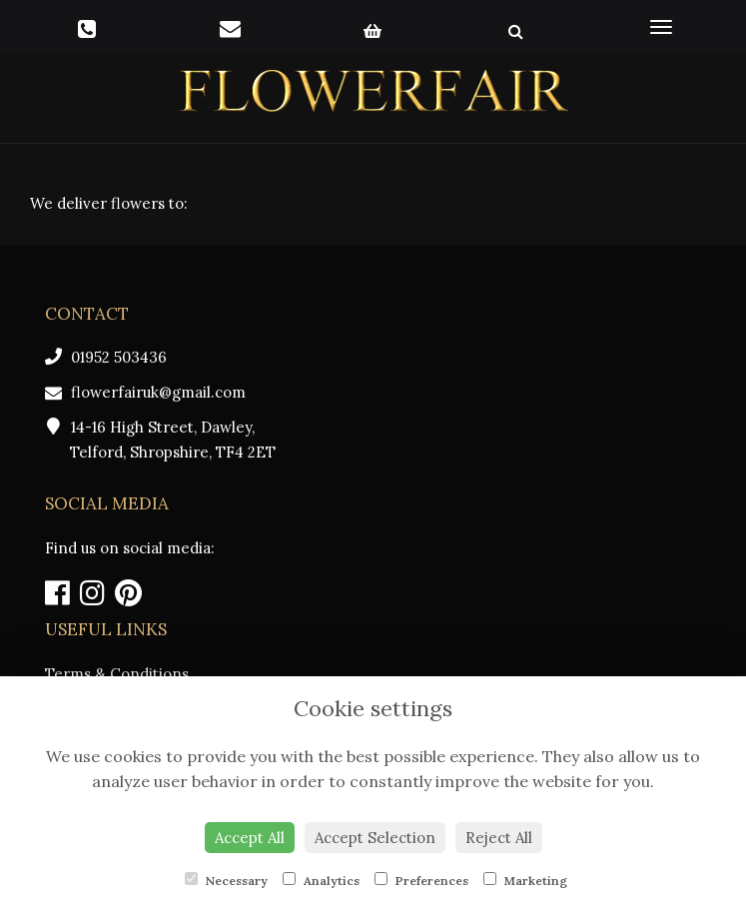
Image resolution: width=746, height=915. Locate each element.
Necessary (226, 880)
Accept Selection (375, 837)
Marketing (525, 880)
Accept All (250, 837)
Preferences (421, 880)
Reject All (498, 837)
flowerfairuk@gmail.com (145, 392)
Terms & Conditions (117, 673)
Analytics (321, 880)
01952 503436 (106, 357)
